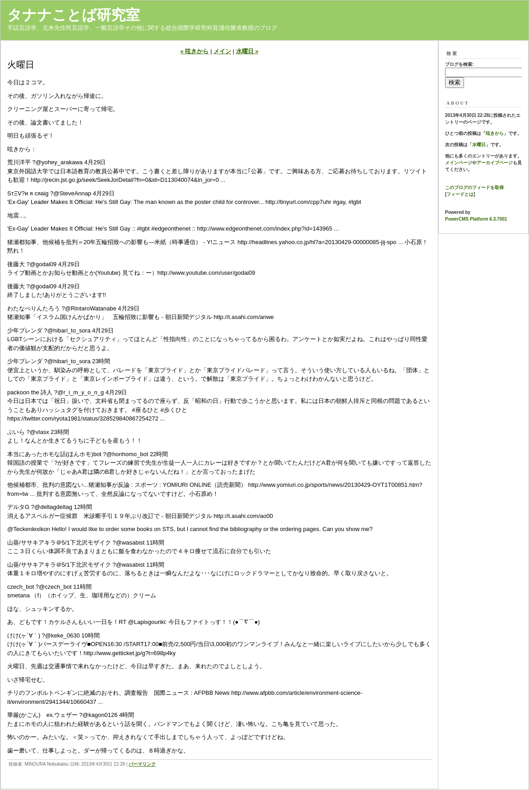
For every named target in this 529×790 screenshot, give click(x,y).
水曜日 (479, 144)
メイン (222, 51)
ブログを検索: (459, 64)
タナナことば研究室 (73, 15)
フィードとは (459, 194)
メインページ (458, 162)
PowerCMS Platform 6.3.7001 (476, 219)
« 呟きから (195, 51)
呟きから (495, 133)
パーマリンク (142, 764)
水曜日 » (247, 51)
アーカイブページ (495, 162)
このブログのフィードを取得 (474, 187)
